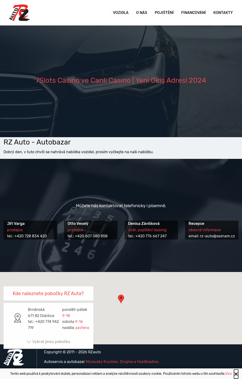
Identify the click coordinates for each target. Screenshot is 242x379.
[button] (121, 303)
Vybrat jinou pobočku (48, 341)
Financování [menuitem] (193, 12)
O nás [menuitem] (141, 12)
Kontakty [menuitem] (223, 12)
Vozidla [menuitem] (121, 12)
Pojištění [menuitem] (164, 12)
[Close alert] (236, 374)
